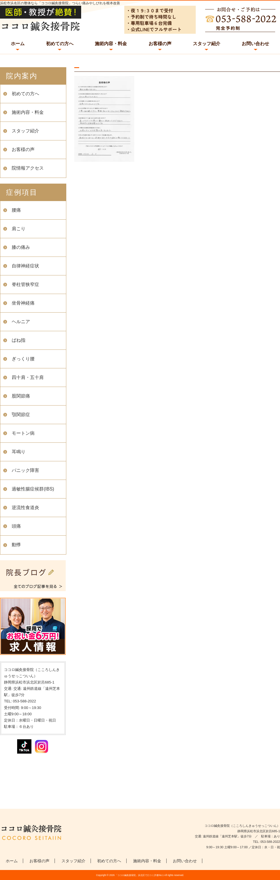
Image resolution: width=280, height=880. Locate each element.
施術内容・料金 (111, 43)
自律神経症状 (25, 265)
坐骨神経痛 (23, 303)
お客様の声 (160, 43)
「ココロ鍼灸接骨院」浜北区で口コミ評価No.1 (139, 875)
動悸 (16, 544)
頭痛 (16, 526)
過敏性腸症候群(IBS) (33, 488)
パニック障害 (25, 470)
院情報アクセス (28, 168)
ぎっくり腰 (23, 358)
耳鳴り (18, 451)
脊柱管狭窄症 (25, 284)
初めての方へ (59, 43)
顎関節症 (21, 414)
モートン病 (23, 433)
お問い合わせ (255, 43)
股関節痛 (21, 396)
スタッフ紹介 (206, 43)
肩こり (18, 228)
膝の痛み (21, 247)
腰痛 (16, 210)
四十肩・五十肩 (28, 377)
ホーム (18, 43)
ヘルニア (21, 321)
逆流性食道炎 (25, 507)
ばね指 (18, 340)
